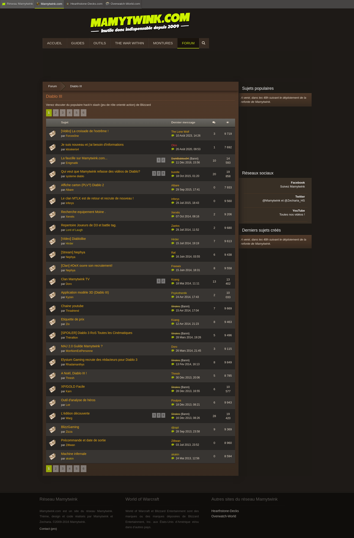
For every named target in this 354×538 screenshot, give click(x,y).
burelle (175, 172)
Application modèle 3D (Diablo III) (85, 292)
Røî (173, 252)
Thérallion (72, 337)
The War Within (129, 43)
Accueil (54, 43)
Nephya (70, 257)
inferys (70, 203)
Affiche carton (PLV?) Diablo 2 (82, 185)
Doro (69, 284)
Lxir (68, 404)
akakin (70, 458)
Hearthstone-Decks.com (84, 4)
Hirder (69, 243)
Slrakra (175, 306)
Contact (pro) (48, 528)
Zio (68, 324)
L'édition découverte (75, 413)
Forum (188, 43)
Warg (69, 418)
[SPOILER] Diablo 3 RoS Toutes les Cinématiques (96, 333)
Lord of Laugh (74, 230)
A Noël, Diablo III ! (74, 373)
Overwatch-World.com (123, 4)
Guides (78, 43)
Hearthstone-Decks (225, 511)
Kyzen (69, 297)
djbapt (175, 427)
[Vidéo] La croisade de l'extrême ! (85, 131)
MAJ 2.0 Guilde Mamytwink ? (82, 346)
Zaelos (175, 225)
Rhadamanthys (75, 364)
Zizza (69, 431)
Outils (99, 43)
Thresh (70, 378)
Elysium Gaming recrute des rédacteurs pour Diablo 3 (99, 359)
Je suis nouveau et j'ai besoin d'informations (92, 144)
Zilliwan (70, 445)
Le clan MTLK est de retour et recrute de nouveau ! (97, 198)
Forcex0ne (72, 135)
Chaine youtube (72, 306)
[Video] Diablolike (73, 239)
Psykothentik (179, 293)
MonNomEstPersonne (79, 351)
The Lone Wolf (180, 131)
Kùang (175, 279)
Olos (174, 145)
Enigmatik (72, 163)
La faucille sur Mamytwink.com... (84, 158)
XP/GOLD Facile (73, 386)
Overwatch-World (223, 516)
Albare (70, 189)
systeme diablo (75, 176)
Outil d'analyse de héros (78, 400)
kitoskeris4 (72, 149)
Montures (163, 43)
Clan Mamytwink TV (75, 279)
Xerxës (70, 216)
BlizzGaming (70, 427)
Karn (68, 391)
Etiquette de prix (72, 319)
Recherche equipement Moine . (83, 212)
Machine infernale (74, 454)
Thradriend (72, 310)
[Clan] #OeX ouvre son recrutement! (87, 265)
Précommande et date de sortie (83, 440)
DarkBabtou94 (180, 158)
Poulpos (176, 400)
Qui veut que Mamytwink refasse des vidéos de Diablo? (100, 171)
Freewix (176, 266)
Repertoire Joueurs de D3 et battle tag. (88, 225)
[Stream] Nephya (73, 252)
